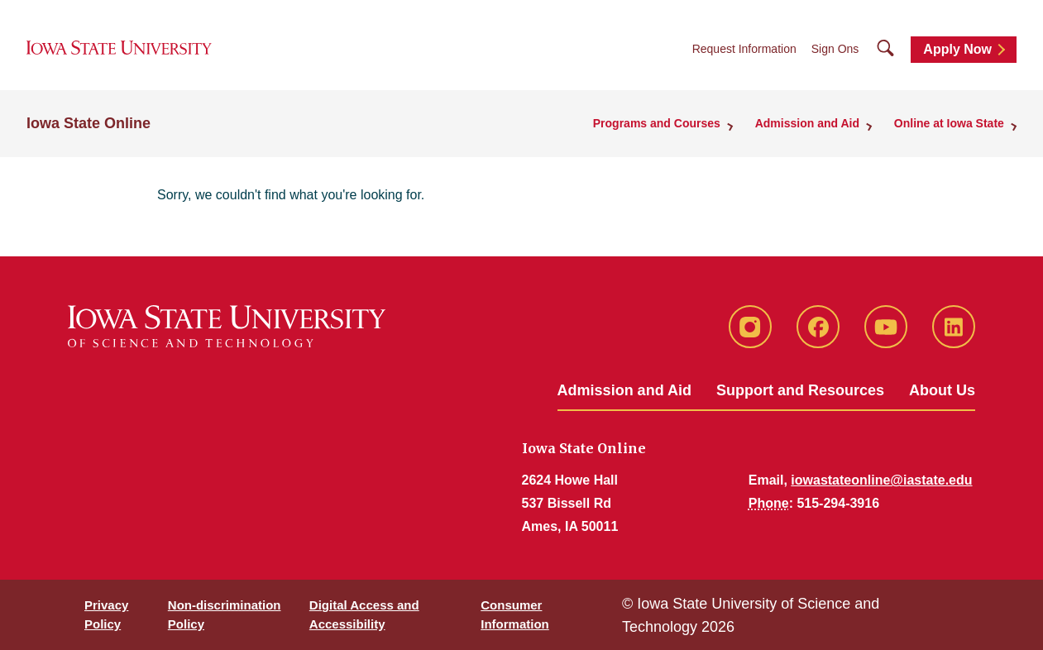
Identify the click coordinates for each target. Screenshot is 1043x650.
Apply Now (957, 51)
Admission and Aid (624, 390)
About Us (942, 390)
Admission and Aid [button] (810, 124)
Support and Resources (800, 390)
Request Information (744, 50)
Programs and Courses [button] (661, 124)
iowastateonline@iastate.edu (881, 480)
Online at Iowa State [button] (950, 124)
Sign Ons (835, 50)
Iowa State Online (88, 125)
